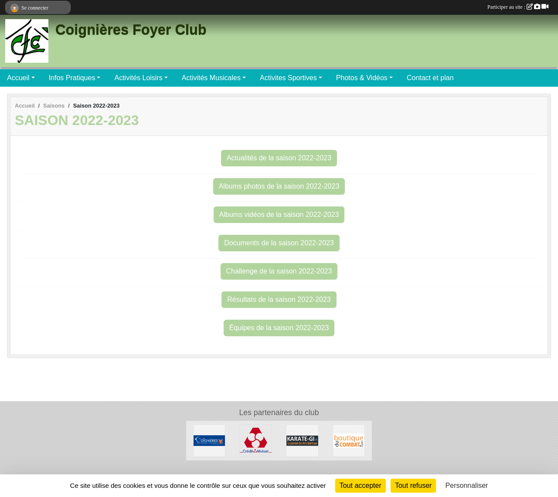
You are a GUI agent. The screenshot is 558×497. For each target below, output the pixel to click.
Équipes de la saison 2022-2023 (279, 327)
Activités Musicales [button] (211, 77)
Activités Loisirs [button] (138, 77)
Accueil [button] (18, 77)
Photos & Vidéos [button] (362, 77)
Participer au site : (517, 7)
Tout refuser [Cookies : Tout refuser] (413, 485)
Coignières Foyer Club (131, 29)
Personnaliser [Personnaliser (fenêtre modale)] (467, 485)
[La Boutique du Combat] (349, 440)
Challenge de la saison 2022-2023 (279, 271)
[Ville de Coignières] (209, 440)
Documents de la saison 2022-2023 (279, 243)
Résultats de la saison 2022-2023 (279, 299)
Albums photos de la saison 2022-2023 (279, 186)
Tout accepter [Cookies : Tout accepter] (360, 485)
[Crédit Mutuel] (255, 440)
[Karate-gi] (302, 440)
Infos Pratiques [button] (72, 77)
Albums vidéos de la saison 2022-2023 (279, 214)
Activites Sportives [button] (288, 77)
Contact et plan (430, 77)
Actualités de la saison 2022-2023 (279, 158)
